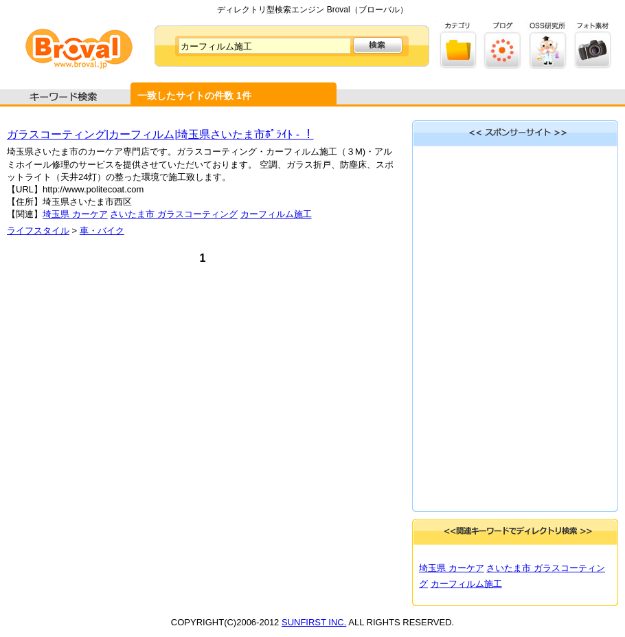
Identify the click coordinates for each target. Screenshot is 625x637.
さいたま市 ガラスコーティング (174, 214)
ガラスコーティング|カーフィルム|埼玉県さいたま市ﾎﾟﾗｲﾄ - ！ (160, 134)
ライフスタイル (38, 230)
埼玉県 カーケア (75, 214)
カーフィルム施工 (276, 214)
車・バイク (102, 230)
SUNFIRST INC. (314, 622)
